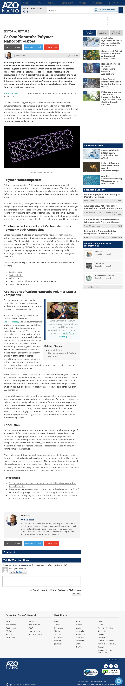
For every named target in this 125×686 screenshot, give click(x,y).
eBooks (79, 625)
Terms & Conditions (106, 640)
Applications (81, 634)
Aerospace (99, 242)
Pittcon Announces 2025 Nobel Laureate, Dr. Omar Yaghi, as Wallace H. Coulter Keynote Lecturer (111, 93)
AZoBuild (9, 634)
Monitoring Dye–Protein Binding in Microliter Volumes (100, 188)
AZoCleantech (11, 628)
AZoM (8, 621)
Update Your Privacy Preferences (21, 683)
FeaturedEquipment (116, 33)
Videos (57, 631)
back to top (113, 659)
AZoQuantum (34, 625)
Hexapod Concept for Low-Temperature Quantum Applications (111, 65)
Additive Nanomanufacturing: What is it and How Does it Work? (111, 171)
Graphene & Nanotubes (104, 265)
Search (100, 625)
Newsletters (102, 631)
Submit (76, 594)
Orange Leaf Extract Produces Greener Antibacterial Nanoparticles (110, 54)
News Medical (34, 631)
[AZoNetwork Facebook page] (28, 11)
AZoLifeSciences (35, 634)
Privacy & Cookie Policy (107, 644)
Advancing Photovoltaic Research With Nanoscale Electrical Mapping (102, 212)
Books (78, 621)
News (56, 621)
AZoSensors (33, 621)
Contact (101, 634)
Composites (100, 254)
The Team (80, 647)
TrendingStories (89, 33)
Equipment (58, 628)
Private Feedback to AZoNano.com (66, 590)
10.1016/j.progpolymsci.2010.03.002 (61, 492)
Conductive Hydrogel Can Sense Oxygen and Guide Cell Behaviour (111, 40)
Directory (58, 640)
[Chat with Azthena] (119, 681)
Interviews (58, 637)
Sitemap (79, 644)
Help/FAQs (80, 640)
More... (120, 2)
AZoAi (31, 628)
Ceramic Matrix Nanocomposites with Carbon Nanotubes (62, 353)
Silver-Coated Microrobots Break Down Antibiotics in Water (110, 79)
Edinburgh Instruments (97, 227)
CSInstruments (94, 217)
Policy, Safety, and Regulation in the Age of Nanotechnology (111, 158)
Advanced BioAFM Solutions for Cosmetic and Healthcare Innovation (103, 198)
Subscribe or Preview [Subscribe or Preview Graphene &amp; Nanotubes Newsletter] (102, 268)
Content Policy (103, 647)
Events (78, 628)
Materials (80, 631)
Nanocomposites (12, 93)
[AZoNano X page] (31, 11)
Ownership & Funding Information (107, 651)
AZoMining (10, 637)
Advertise (101, 637)
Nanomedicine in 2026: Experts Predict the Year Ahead (111, 145)
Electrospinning (16, 275)
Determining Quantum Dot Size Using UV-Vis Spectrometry (103, 222)
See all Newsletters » (93, 277)
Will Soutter (27, 519)
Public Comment (40, 590)
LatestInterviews (103, 33)
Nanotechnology (11, 321)
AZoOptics (10, 631)
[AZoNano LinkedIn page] (24, 11)
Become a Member (105, 628)
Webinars (58, 634)
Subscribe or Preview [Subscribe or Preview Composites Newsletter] (102, 256)
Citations (9, 552)
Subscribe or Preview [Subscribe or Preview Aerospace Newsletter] (102, 244)
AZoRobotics (11, 625)
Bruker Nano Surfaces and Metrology (103, 203)
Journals (57, 644)
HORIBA (92, 193)
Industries (80, 637)
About (100, 621)
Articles (57, 625)
